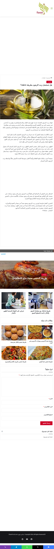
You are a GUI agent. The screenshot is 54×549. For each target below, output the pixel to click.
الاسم (50, 398)
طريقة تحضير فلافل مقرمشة (18, 342)
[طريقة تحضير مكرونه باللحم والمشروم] (14, 353)
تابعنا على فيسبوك (47, 437)
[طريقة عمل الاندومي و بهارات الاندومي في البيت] (40, 332)
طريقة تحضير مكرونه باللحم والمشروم (15, 361)
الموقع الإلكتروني (48, 414)
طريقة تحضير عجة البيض (45, 361)
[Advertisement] (27, 32)
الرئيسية (49, 78)
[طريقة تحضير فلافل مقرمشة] (14, 332)
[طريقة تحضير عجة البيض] (40, 353)
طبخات (43, 78)
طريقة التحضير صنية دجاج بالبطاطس (29, 278)
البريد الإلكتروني (47, 406)
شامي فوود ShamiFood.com (16, 534)
